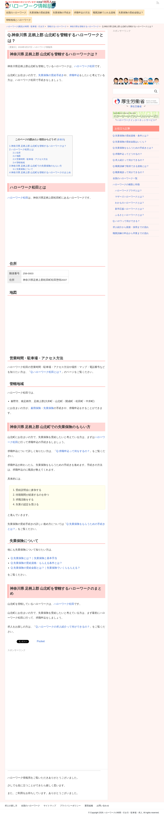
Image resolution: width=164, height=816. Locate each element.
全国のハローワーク (16, 12)
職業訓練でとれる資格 (104, 12)
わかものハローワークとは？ (128, 202)
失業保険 (48, 408)
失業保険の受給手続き (51, 75)
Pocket (41, 641)
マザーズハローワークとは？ (128, 196)
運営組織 (89, 805)
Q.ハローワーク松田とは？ (46, 372)
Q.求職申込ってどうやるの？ (127, 154)
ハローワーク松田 (84, 66)
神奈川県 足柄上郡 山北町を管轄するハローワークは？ (37, 146)
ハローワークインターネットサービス (136, 120)
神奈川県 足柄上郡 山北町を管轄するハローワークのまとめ (40, 172)
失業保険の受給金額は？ (131, 12)
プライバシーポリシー (70, 805)
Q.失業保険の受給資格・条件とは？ (131, 135)
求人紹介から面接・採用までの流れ (131, 227)
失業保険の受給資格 (39, 12)
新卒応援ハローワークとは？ (128, 209)
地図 (16, 156)
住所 (16, 153)
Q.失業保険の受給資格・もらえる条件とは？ (36, 563)
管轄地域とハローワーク (18, 20)
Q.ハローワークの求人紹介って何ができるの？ (63, 626)
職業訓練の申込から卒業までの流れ (131, 233)
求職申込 (74, 75)
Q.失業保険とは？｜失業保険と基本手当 (34, 558)
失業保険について (23, 169)
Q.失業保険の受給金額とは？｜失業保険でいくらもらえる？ (45, 567)
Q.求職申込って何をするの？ (73, 451)
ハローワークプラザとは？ (127, 190)
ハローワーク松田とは (21, 149)
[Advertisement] (56, 109)
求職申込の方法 (82, 12)
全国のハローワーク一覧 (125, 178)
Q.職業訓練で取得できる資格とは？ (131, 166)
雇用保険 (36, 408)
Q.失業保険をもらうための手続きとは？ (133, 148)
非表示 (60, 139)
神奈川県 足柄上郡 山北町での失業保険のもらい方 (35, 166)
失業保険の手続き (62, 12)
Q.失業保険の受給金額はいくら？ (130, 141)
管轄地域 (19, 162)
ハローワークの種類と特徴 (126, 184)
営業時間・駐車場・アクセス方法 (30, 159)
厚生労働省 (136, 106)
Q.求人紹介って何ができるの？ (128, 160)
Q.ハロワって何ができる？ (126, 221)
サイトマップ (50, 805)
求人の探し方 (11, 805)
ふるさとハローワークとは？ (128, 215)
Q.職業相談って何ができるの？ (128, 172)
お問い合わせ (103, 805)
